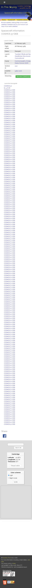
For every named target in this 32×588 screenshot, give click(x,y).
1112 (16, 66)
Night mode (12, 478)
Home (4, 20)
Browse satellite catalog (8, 22)
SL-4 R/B (7, 88)
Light (10, 475)
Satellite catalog (22, 20)
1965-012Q (18, 71)
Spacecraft (11, 20)
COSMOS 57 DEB (9, 90)
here (14, 563)
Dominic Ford (7, 558)
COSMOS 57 (8, 86)
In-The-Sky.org (9, 7)
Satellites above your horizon (17, 24)
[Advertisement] (16, 502)
